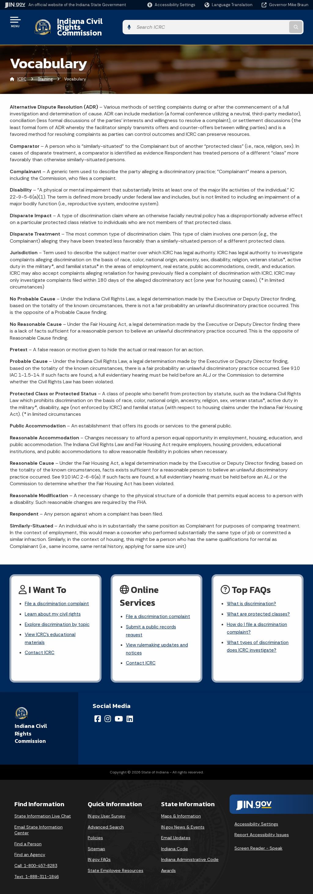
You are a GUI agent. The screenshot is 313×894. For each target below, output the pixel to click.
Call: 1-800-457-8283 (35, 858)
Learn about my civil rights (54, 604)
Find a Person (28, 836)
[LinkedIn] (130, 711)
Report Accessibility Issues (261, 827)
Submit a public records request (152, 621)
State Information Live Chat (42, 808)
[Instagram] (108, 711)
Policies (95, 830)
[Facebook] (97, 711)
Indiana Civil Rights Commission (109, 22)
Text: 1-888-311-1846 (36, 868)
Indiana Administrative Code (190, 852)
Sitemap (96, 841)
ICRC (21, 68)
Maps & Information (181, 808)
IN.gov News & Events (182, 819)
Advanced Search (106, 819)
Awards (168, 863)
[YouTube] (119, 711)
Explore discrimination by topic (52, 619)
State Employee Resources (115, 863)
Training (45, 68)
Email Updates (175, 830)
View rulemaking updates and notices (158, 640)
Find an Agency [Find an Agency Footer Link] (29, 847)
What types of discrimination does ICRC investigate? (259, 638)
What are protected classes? (259, 604)
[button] (171, 5)
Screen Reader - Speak (258, 840)
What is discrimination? (252, 593)
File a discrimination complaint (58, 593)
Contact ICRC (40, 653)
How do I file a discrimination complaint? (258, 619)
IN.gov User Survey (106, 808)
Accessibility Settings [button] (256, 816)
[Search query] (274, 22)
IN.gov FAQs (99, 852)
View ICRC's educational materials (51, 638)
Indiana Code (174, 841)
